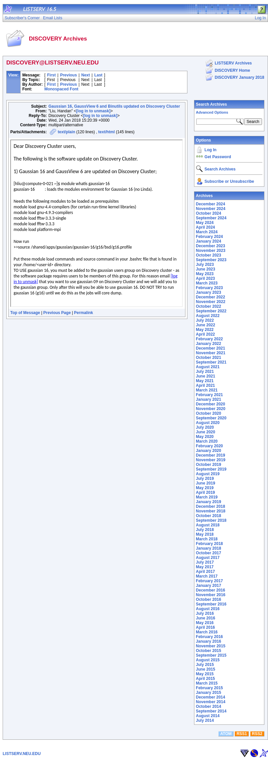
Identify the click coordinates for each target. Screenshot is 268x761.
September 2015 (211, 655)
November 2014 (211, 702)
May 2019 (205, 488)
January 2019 (208, 501)
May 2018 (205, 534)
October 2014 (208, 706)
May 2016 (205, 622)
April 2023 (205, 278)
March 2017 (207, 576)
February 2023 (209, 287)
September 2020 (211, 418)
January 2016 (208, 641)
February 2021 (209, 394)
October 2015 (208, 650)
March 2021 (207, 390)
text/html (106, 132)
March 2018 (207, 539)
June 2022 (205, 325)
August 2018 (208, 525)
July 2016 (205, 613)
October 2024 (208, 213)
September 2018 (211, 520)
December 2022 (210, 297)
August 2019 (208, 474)
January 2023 (208, 292)
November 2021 (211, 353)
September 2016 (211, 604)
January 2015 (208, 692)
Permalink (83, 312)
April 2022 (205, 334)
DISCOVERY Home (232, 70)
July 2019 (205, 478)
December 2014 (210, 697)
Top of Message (25, 312)
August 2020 (208, 422)
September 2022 (211, 311)
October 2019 (208, 464)
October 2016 (208, 599)
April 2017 (205, 571)
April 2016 (205, 627)
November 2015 (211, 646)
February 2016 (209, 636)
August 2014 (208, 715)
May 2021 (205, 381)
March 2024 (207, 232)
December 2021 (210, 348)
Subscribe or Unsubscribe (229, 181)
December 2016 (210, 590)
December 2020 (210, 404)
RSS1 (241, 733)
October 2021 (208, 357)
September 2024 (211, 218)
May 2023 (205, 274)
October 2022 (208, 306)
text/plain (66, 132)
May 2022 (205, 329)
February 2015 (209, 688)
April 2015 (205, 678)
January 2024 (208, 241)
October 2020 (208, 413)
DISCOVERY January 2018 (239, 77)
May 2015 (205, 674)
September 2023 (211, 260)
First (51, 75)
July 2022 (205, 320)
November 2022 (211, 301)
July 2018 (205, 529)
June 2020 (205, 432)
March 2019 (207, 497)
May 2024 (205, 222)
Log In (211, 150)
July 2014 (205, 720)
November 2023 (211, 250)
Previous (68, 75)
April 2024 (205, 227)
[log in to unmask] (93, 111)
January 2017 (208, 585)
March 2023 (207, 283)
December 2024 (210, 204)
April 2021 (205, 385)
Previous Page (57, 312)
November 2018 (211, 511)
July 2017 (205, 562)
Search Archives (211, 104)
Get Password (218, 157)
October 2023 (208, 255)
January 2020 (208, 450)
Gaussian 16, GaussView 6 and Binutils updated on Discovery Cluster (114, 106)
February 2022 (209, 339)
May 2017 (205, 567)
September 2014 (211, 711)
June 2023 (205, 269)
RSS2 (257, 733)
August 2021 (208, 367)
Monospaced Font (61, 89)
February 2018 (209, 543)
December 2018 (210, 506)
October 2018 (208, 515)
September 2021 (211, 362)
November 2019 (211, 460)
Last (98, 75)
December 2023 (210, 246)
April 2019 (205, 492)
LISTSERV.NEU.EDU (22, 753)
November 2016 (211, 595)
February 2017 (209, 581)
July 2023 (205, 264)
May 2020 (205, 436)
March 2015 (207, 683)
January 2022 (208, 343)
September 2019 (211, 469)
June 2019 (205, 483)
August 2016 (208, 608)
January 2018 (208, 548)
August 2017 (208, 557)
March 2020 (207, 441)
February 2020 (209, 446)
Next (85, 75)
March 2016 (207, 632)
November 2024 (211, 208)
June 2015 (205, 669)
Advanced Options (212, 112)
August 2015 (208, 660)
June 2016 (205, 618)
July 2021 (205, 371)
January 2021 (208, 399)
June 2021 (205, 376)
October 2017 (208, 553)
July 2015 (205, 664)
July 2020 (205, 427)
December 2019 (210, 455)
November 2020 (211, 408)
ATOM (226, 733)
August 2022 (208, 315)
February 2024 (209, 236)
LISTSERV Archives (233, 63)
